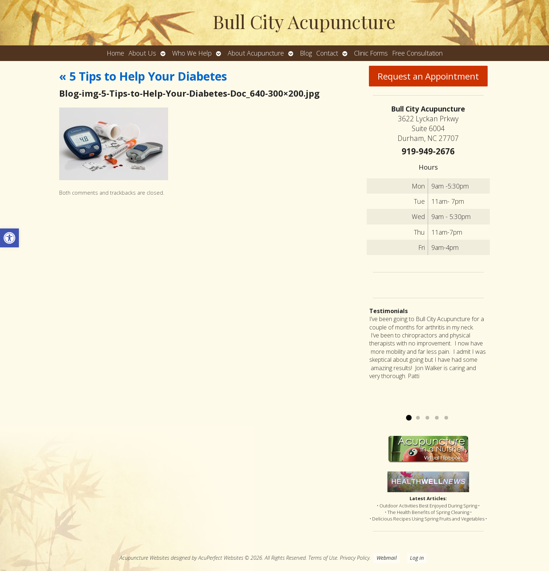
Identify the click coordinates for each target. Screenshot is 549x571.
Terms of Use (322, 557)
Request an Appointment (428, 76)
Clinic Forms (371, 53)
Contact (327, 53)
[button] (9, 237)
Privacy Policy (355, 557)
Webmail (387, 557)
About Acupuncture (256, 53)
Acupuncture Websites (144, 557)
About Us (142, 53)
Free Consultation (417, 53)
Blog (306, 53)
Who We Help (192, 53)
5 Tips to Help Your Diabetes (143, 76)
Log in (417, 557)
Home (115, 53)
